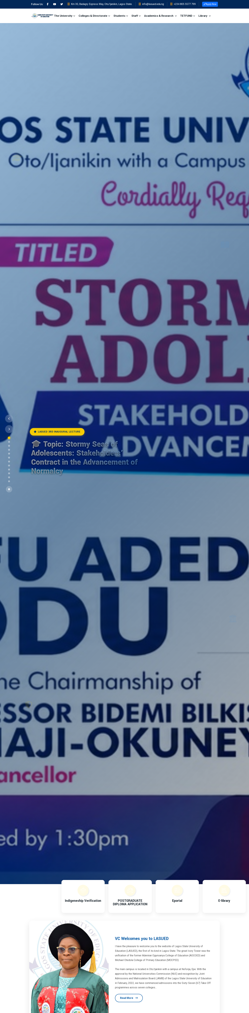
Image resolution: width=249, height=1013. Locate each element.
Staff (134, 15)
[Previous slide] (9, 419)
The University (63, 15)
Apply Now (210, 4)
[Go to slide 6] (9, 458)
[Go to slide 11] (9, 477)
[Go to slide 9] (9, 469)
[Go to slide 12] (9, 481)
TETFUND (186, 15)
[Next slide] (9, 429)
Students (119, 15)
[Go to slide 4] (9, 450)
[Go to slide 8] (9, 465)
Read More (129, 997)
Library (203, 15)
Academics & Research (159, 15)
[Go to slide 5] (9, 454)
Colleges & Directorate (93, 15)
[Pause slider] (9, 489)
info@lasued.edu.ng (151, 4)
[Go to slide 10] (9, 473)
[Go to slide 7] (9, 462)
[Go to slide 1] (9, 438)
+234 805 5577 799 (183, 4)
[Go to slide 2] (9, 442)
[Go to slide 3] (9, 446)
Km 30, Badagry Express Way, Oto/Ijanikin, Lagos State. (100, 4)
